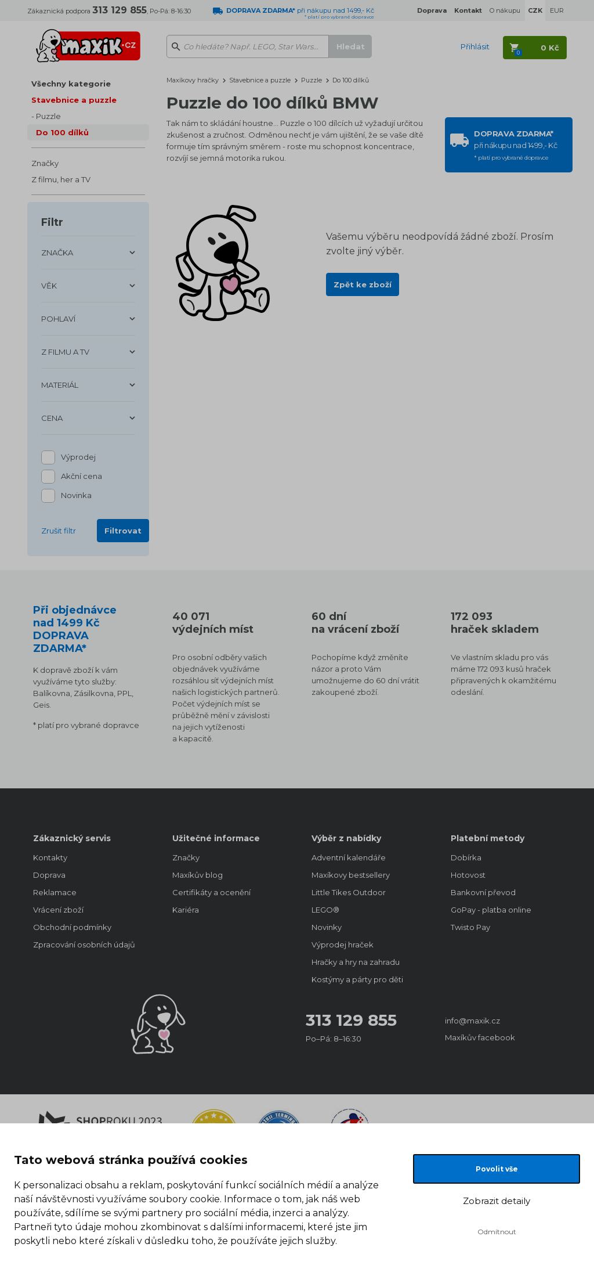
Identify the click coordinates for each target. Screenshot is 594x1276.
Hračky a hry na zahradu (356, 962)
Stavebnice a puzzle (74, 99)
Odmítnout (496, 1231)
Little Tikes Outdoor (349, 892)
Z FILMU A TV (65, 351)
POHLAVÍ (58, 318)
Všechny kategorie (71, 83)
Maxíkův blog (197, 874)
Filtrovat (123, 530)
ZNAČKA (57, 252)
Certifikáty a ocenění (211, 892)
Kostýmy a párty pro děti (357, 979)
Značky (45, 163)
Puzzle (48, 116)
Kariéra (185, 909)
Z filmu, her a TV (60, 179)
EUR (557, 10)
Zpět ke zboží (363, 284)
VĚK (49, 285)
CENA (52, 418)
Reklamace (55, 892)
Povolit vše (497, 1169)
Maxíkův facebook (480, 1037)
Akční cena (81, 477)
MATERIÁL (59, 385)
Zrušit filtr (58, 530)
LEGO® (325, 909)
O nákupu (505, 10)
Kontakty (50, 857)
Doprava (49, 874)
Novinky (327, 927)
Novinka (76, 496)
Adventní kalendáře (349, 857)
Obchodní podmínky (72, 927)
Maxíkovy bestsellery (351, 874)
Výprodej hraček (343, 944)
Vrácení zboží (58, 909)
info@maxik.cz (472, 1020)
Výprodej (78, 457)
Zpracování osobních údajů (84, 944)
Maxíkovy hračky (192, 80)
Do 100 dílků (62, 132)
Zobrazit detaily (496, 1200)
